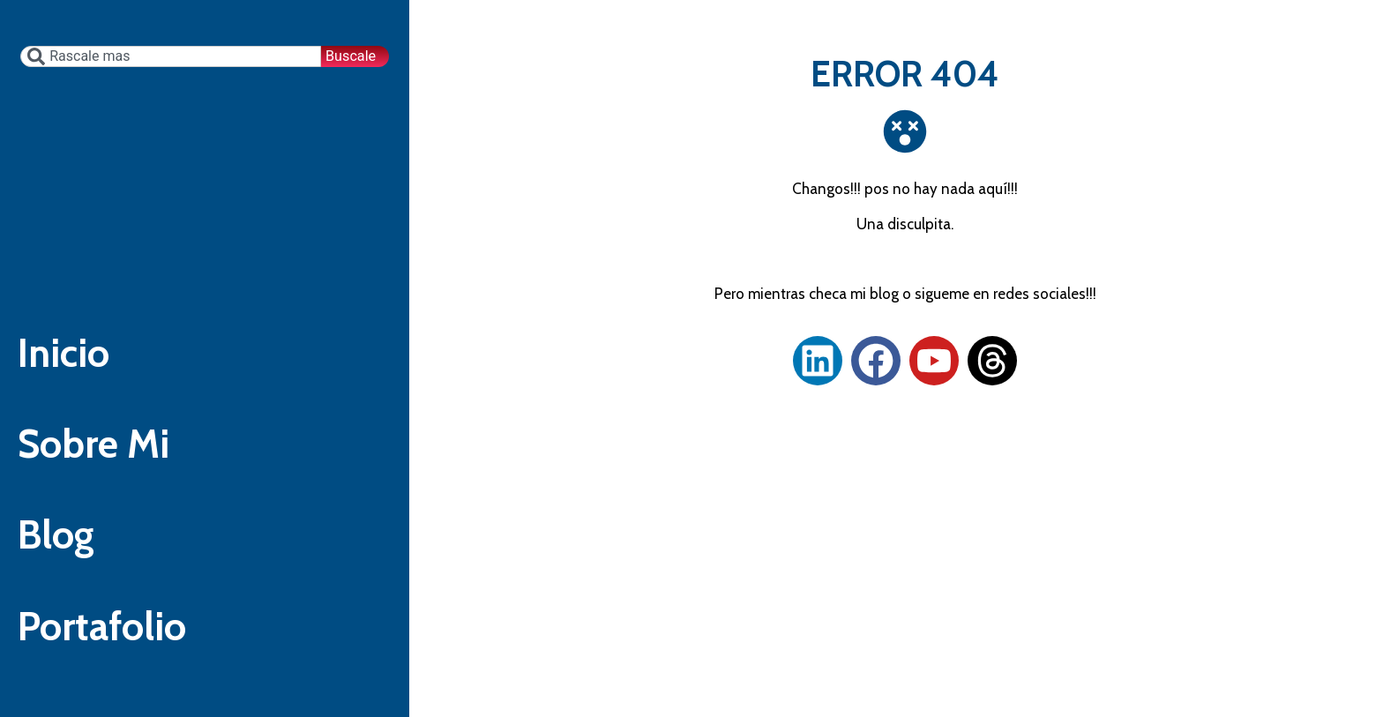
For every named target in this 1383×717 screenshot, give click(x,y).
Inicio (69, 343)
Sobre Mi (103, 450)
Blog (61, 557)
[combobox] (169, 11)
